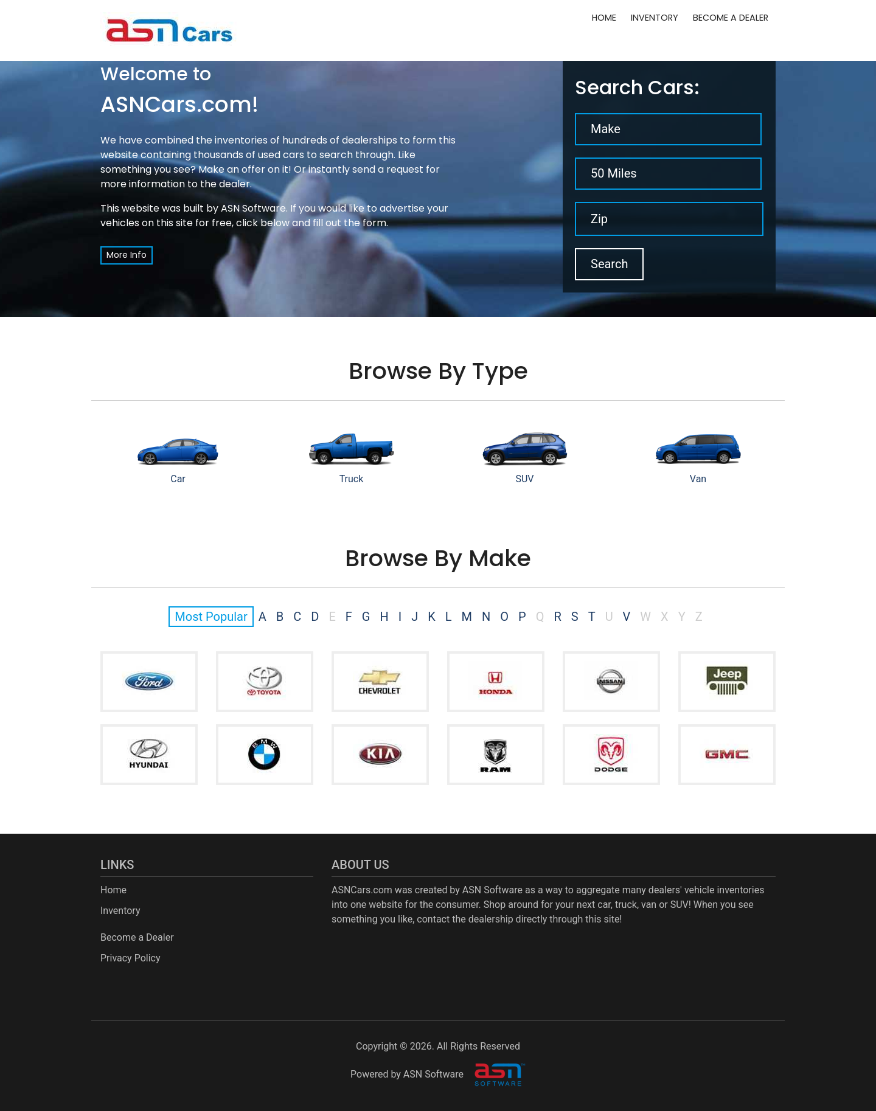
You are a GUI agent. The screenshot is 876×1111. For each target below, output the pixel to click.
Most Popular (211, 616)
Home (604, 18)
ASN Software (253, 208)
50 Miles (614, 173)
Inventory (654, 18)
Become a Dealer (730, 18)
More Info (126, 255)
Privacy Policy (130, 958)
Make (605, 129)
